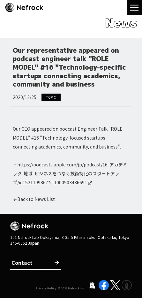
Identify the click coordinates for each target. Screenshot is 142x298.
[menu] (134, 7)
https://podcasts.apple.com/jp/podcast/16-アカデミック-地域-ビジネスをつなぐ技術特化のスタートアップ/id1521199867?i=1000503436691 (70, 173)
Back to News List (36, 199)
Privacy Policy (46, 288)
